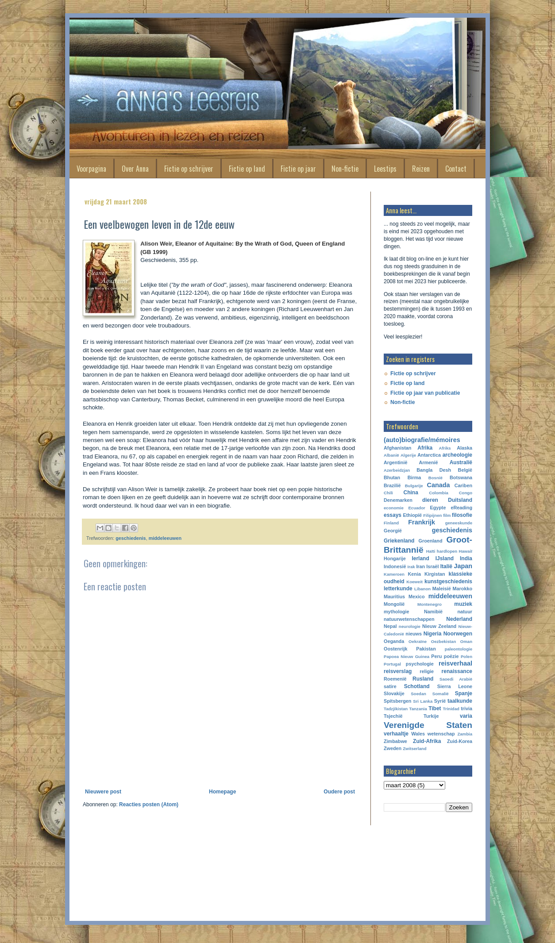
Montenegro (429, 604)
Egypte (438, 507)
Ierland (420, 558)
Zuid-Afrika (427, 741)
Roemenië (395, 678)
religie (427, 671)
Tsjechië (393, 716)
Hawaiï (465, 551)
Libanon (422, 588)
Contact (455, 168)
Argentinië (395, 462)
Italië (446, 566)
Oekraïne (418, 641)
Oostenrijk (395, 648)
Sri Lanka (422, 701)
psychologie (420, 663)
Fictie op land (247, 168)
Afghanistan (397, 447)
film (447, 515)
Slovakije (394, 693)
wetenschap (441, 733)
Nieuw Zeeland (439, 626)
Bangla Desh (433, 470)
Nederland (459, 619)
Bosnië (435, 477)
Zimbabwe (395, 741)
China (411, 492)
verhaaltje (396, 734)
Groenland (431, 540)
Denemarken (398, 500)
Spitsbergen (397, 701)
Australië (461, 462)
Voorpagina (91, 168)
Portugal (392, 664)
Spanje (463, 693)
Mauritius (394, 596)
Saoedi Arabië (455, 679)
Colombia (438, 492)
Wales (418, 733)
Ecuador (416, 507)
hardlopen (447, 551)
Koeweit (414, 581)
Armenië (428, 462)
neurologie (409, 626)
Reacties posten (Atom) (148, 804)
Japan (463, 566)
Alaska (464, 447)
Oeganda (394, 641)
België (465, 470)
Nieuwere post (103, 792)
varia (466, 716)
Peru (436, 656)
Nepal (390, 626)
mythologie (396, 611)
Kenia (414, 574)
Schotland (417, 686)
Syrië (440, 701)
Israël (432, 566)
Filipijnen (432, 515)
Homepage (222, 792)
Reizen (421, 168)
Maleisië (441, 588)
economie (394, 507)
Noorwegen (457, 634)
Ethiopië (412, 515)
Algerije (408, 455)
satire (390, 686)
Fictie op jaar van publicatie (425, 393)
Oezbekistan (443, 641)
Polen (466, 656)
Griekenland (399, 541)
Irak (411, 566)
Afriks (445, 448)
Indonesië (395, 566)
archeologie (457, 455)
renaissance (457, 671)
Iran (420, 566)
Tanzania (418, 708)
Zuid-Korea (459, 741)
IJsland (445, 558)
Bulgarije (414, 485)
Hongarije (395, 558)
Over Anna (135, 168)
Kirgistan (434, 574)
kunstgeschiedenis (448, 581)
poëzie (451, 656)
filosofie (462, 515)
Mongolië (394, 604)
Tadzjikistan (396, 708)
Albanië (391, 455)
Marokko (462, 588)
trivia (466, 708)
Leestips (385, 168)
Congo (465, 492)
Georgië (393, 530)
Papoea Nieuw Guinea (406, 656)
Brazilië (392, 485)
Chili (388, 492)
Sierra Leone (454, 686)
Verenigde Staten (428, 725)
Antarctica (429, 455)
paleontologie (458, 649)
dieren (430, 500)
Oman (466, 641)
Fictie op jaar (298, 168)
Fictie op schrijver (188, 168)
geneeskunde (458, 522)
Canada (438, 485)
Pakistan (426, 648)
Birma (414, 477)
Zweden (392, 748)
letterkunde (398, 588)
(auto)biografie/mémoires (422, 439)
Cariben (463, 485)
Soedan (418, 693)
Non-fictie (344, 168)
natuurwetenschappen (409, 619)
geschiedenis (131, 538)
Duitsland (460, 500)
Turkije (431, 716)
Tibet (434, 708)
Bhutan (392, 477)
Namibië (433, 611)
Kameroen (394, 574)
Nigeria (433, 634)
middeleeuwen (165, 538)
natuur (464, 611)
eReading (461, 507)
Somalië (440, 693)
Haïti (431, 551)
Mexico (417, 596)
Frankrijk (421, 522)
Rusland (422, 679)
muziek (463, 604)
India (466, 558)
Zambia (464, 733)
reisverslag (398, 671)
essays (392, 515)
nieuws (413, 633)
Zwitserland (414, 748)
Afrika (424, 448)
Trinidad (451, 708)
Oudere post (339, 792)
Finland (391, 522)
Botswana (461, 477)
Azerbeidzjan (397, 470)
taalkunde (459, 701)
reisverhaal (455, 663)
